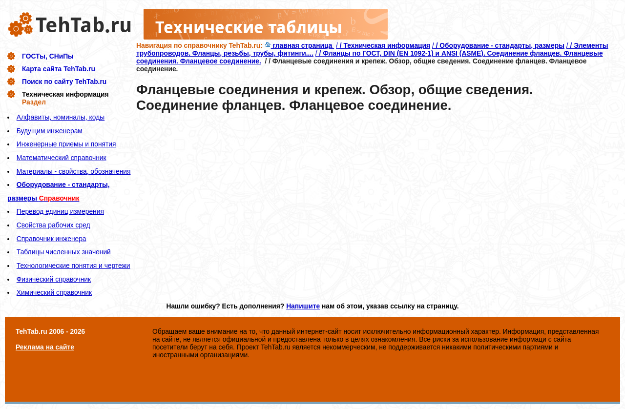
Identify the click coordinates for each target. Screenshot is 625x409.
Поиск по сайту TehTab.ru (64, 81)
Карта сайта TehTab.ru (58, 69)
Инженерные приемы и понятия (66, 144)
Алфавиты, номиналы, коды (60, 117)
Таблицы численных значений (64, 252)
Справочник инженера (51, 239)
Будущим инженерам (50, 131)
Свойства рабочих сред (53, 225)
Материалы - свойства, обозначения (74, 171)
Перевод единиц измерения (60, 211)
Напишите (303, 306)
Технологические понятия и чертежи (73, 265)
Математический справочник (61, 158)
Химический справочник (54, 292)
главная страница (299, 45)
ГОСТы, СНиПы (48, 56)
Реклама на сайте (45, 347)
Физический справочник (54, 279)
